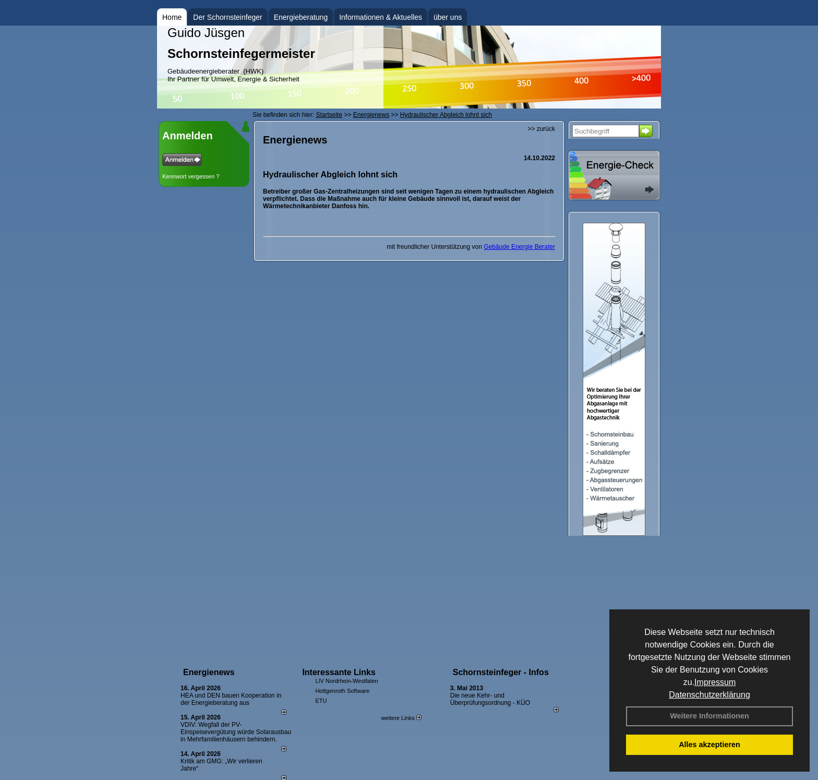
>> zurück (541, 129)
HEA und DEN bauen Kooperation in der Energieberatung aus (231, 699)
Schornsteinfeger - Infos (501, 672)
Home (172, 17)
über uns (448, 17)
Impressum (715, 682)
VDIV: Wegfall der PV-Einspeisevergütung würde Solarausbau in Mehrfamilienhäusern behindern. (236, 732)
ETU (321, 701)
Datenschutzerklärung (709, 694)
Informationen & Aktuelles (380, 17)
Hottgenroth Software (342, 691)
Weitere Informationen (709, 716)
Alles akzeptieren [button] (709, 744)
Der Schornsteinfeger (227, 17)
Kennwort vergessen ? (190, 176)
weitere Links (401, 718)
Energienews (209, 672)
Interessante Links (339, 672)
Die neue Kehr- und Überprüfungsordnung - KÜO (490, 699)
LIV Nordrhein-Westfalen (346, 681)
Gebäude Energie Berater (519, 246)
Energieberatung (301, 17)
